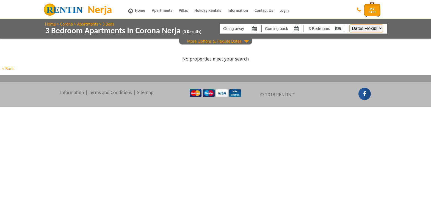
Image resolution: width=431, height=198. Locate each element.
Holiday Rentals (208, 10)
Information (238, 10)
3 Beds (108, 24)
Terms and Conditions (110, 92)
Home (140, 10)
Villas (183, 10)
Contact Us (264, 10)
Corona (66, 24)
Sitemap (145, 92)
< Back (8, 68)
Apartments (162, 10)
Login (284, 10)
